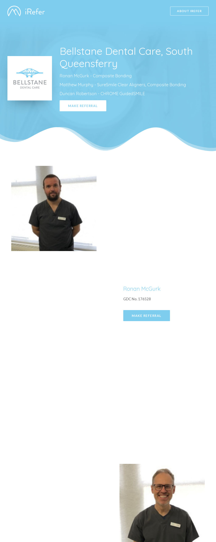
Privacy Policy (181, 511)
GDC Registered (183, 504)
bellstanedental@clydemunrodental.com (65, 427)
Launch (175, 523)
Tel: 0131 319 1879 (46, 439)
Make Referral (83, 106)
